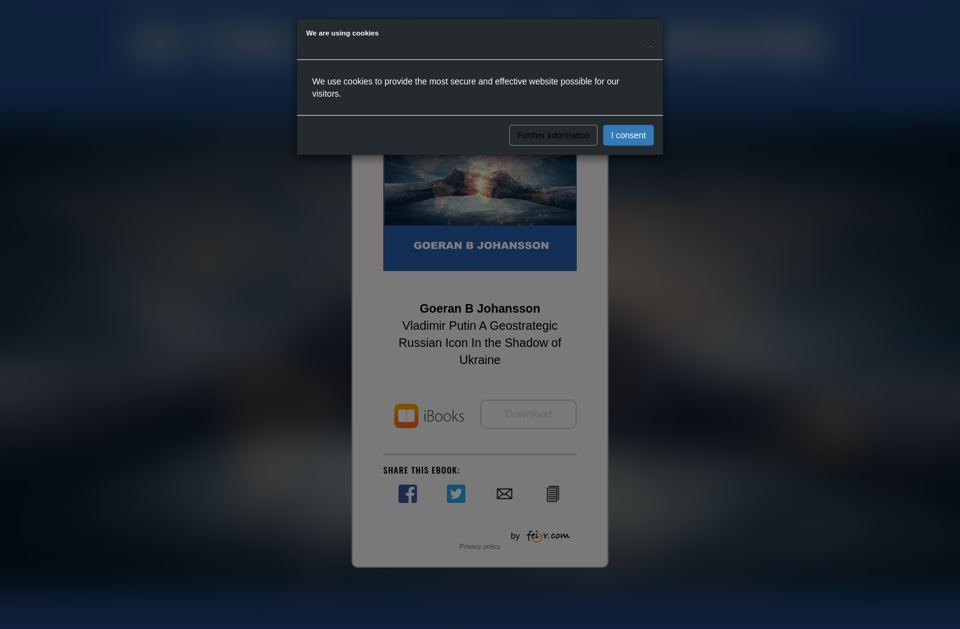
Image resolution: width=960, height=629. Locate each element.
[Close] (650, 43)
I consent (628, 135)
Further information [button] (553, 135)
